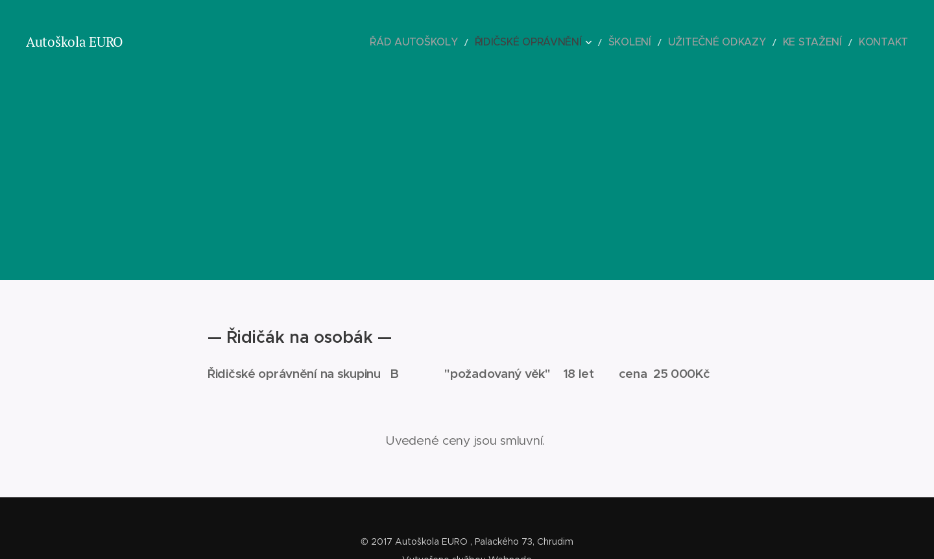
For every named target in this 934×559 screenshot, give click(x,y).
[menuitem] (481, 42)
